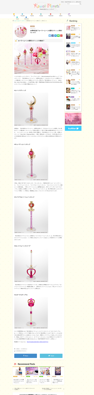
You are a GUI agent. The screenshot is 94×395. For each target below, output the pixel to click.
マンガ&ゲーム (23, 348)
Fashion (73, 34)
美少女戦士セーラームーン (21, 350)
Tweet (52, 356)
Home (62, 1)
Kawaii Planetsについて (69, 1)
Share (26, 356)
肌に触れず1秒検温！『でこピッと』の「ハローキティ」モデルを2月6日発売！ (52, 389)
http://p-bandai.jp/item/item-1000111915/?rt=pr (37, 341)
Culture (32, 26)
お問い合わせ (78, 1)
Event (73, 88)
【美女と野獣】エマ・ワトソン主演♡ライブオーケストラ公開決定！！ (24, 389)
